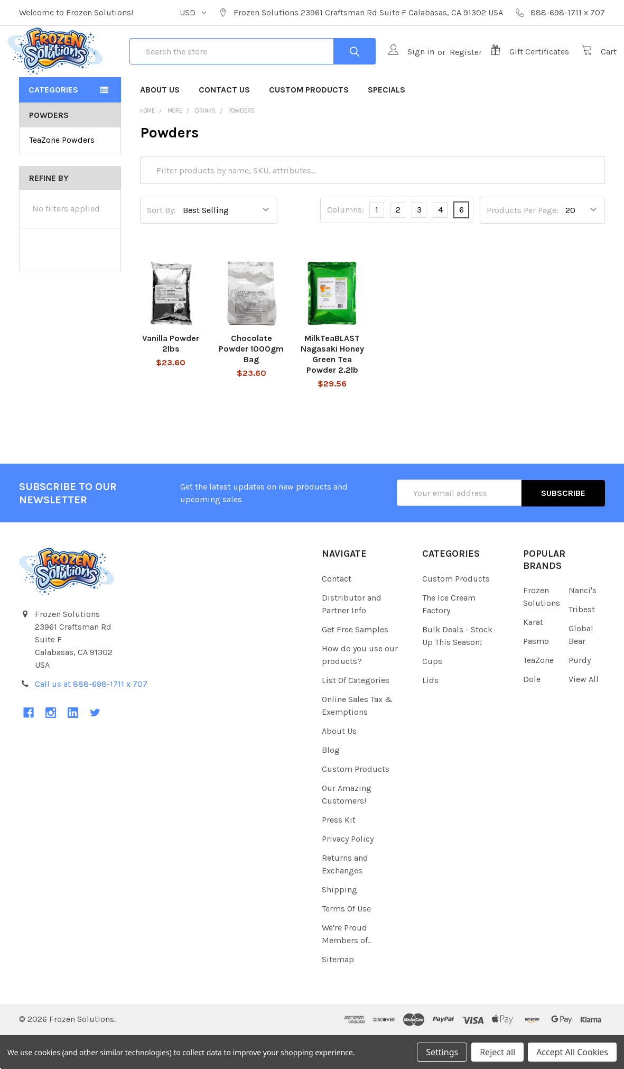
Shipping (339, 923)
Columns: (345, 244)
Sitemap (338, 993)
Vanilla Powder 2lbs (170, 378)
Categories (53, 124)
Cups (432, 695)
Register (454, 69)
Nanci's (583, 625)
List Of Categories (355, 714)
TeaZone (538, 694)
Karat (533, 656)
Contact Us (224, 124)
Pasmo (536, 675)
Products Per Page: (522, 244)
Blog (331, 784)
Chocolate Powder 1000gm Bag (251, 383)
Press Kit (339, 854)
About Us (160, 124)
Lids (430, 714)
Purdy (580, 694)
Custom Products (309, 124)
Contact (336, 612)
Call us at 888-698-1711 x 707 (91, 718)
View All (584, 713)
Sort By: (161, 244)
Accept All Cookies (572, 1052)
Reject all (497, 1052)
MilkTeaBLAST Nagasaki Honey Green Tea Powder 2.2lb (332, 389)
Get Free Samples (355, 663)
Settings (442, 1052)
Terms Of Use (346, 942)
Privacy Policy (348, 873)
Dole (532, 713)
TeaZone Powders (62, 174)
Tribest (582, 644)
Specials (386, 124)
